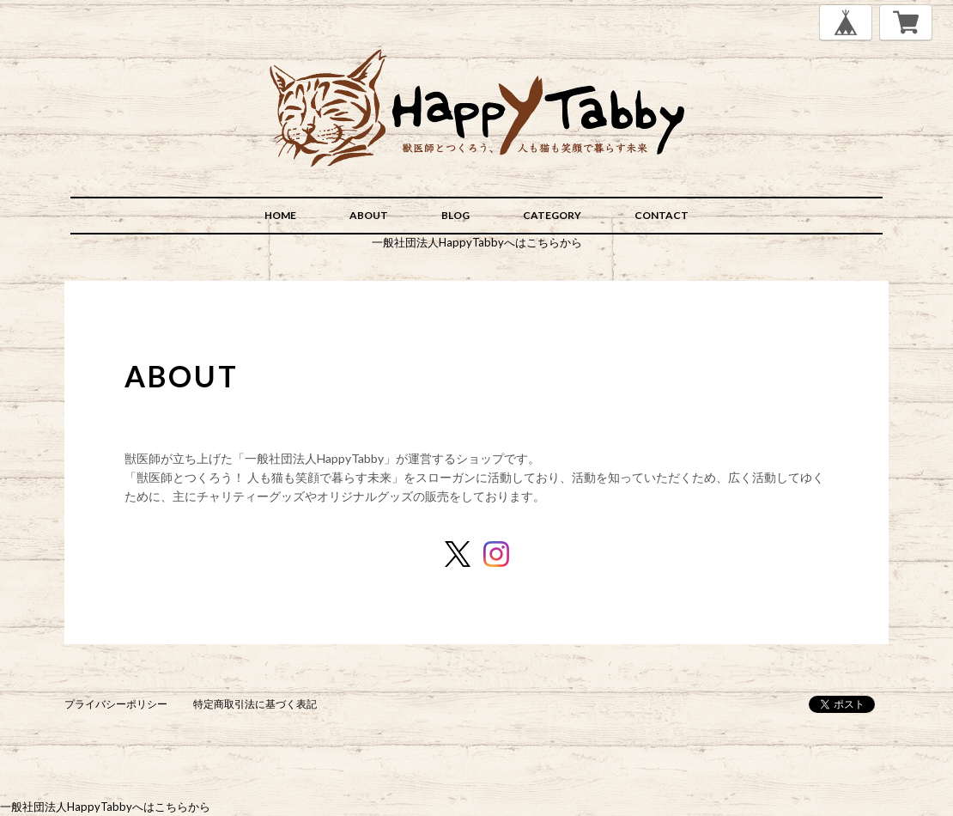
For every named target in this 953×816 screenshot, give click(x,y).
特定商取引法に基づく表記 (255, 703)
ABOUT (368, 215)
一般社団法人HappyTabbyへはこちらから (477, 242)
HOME (280, 215)
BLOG (455, 215)
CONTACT (661, 215)
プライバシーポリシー (115, 703)
